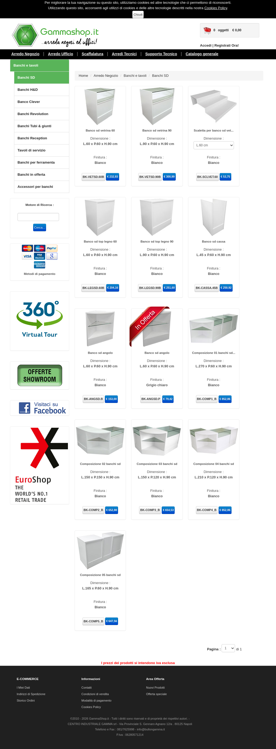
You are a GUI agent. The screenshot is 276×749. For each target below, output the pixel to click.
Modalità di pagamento (96, 700)
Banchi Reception (32, 138)
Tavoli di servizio (32, 150)
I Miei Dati (23, 687)
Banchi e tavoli (25, 65)
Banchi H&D (28, 90)
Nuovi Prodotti (155, 687)
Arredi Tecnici (124, 54)
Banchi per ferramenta (36, 162)
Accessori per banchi (35, 187)
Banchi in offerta (31, 174)
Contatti (86, 687)
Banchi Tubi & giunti (34, 126)
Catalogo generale (202, 54)
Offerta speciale (156, 693)
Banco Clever (29, 102)
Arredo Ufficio (60, 54)
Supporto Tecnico (161, 54)
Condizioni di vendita (95, 693)
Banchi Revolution (33, 114)
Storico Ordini (26, 700)
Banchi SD (26, 77)
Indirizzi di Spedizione (31, 693)
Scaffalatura (92, 54)
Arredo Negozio (25, 54)
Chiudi (137, 14)
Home (83, 76)
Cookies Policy (215, 8)
